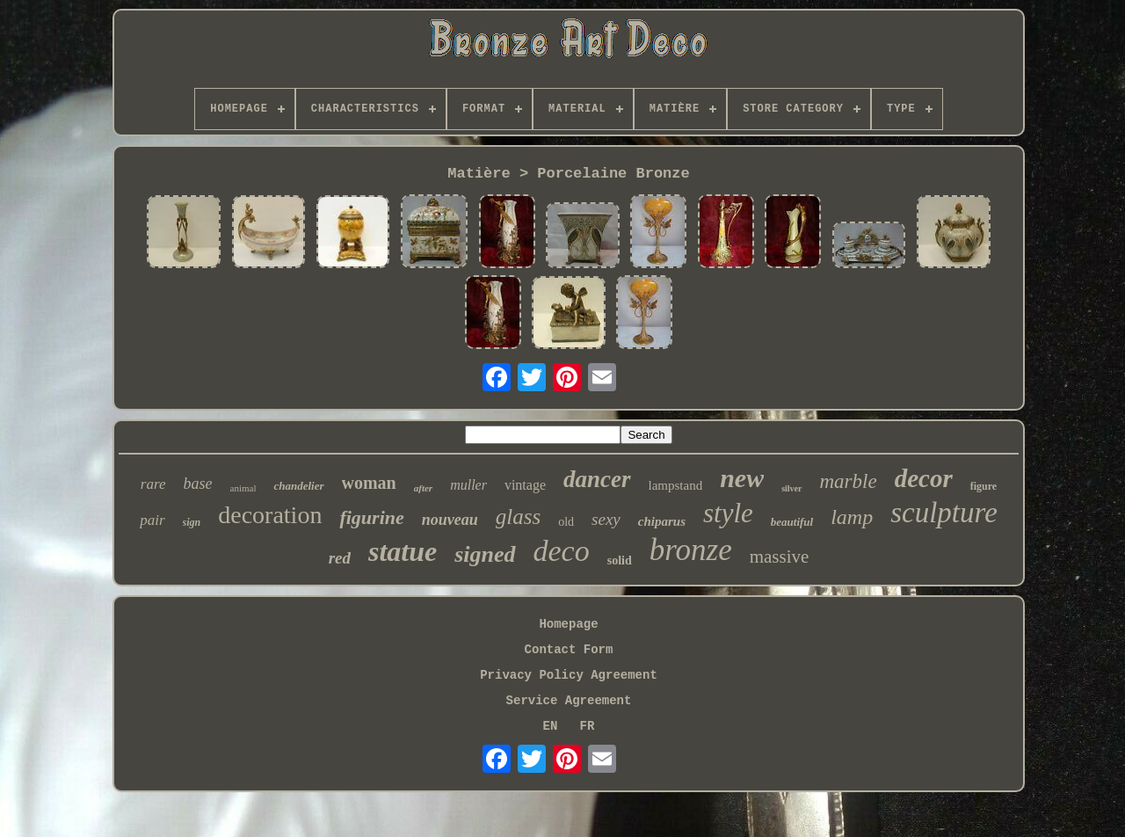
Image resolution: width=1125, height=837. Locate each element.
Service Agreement (569, 701)
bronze (691, 550)
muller (468, 484)
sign (192, 522)
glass (518, 516)
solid (619, 560)
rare (153, 484)
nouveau (450, 519)
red (340, 558)
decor (924, 478)
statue (402, 551)
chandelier (298, 485)
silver (791, 488)
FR (587, 726)
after (423, 488)
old (566, 521)
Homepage (568, 624)
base (198, 483)
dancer (597, 479)
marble (848, 481)
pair (152, 520)
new (742, 477)
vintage (525, 484)
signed (484, 554)
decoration (270, 514)
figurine (371, 517)
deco (561, 551)
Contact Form (569, 650)
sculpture (944, 512)
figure (983, 486)
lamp (852, 517)
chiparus (662, 521)
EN (550, 726)
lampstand (676, 485)
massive (779, 556)
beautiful (792, 521)
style (728, 513)
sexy (606, 519)
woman (369, 482)
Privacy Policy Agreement (568, 675)
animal (243, 488)
